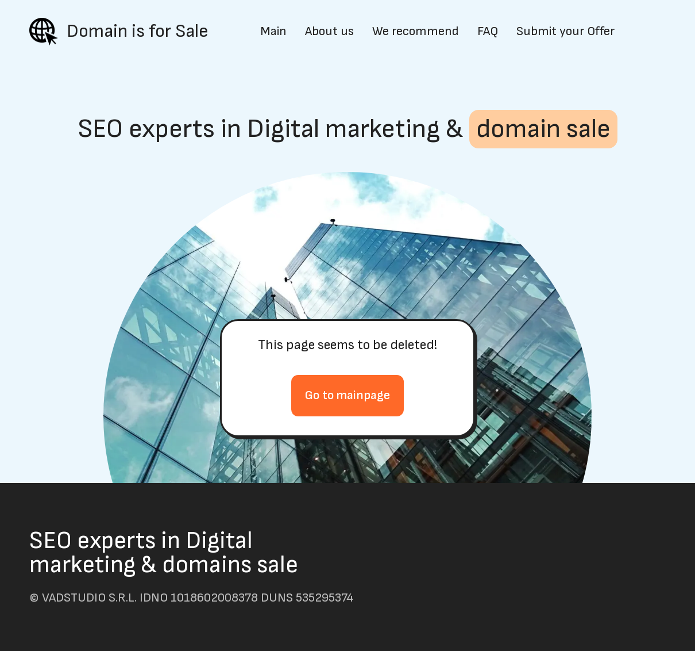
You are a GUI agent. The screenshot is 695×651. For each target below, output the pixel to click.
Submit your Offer (565, 32)
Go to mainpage (347, 395)
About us (329, 32)
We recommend (415, 32)
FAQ (487, 32)
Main (273, 32)
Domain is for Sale (137, 31)
